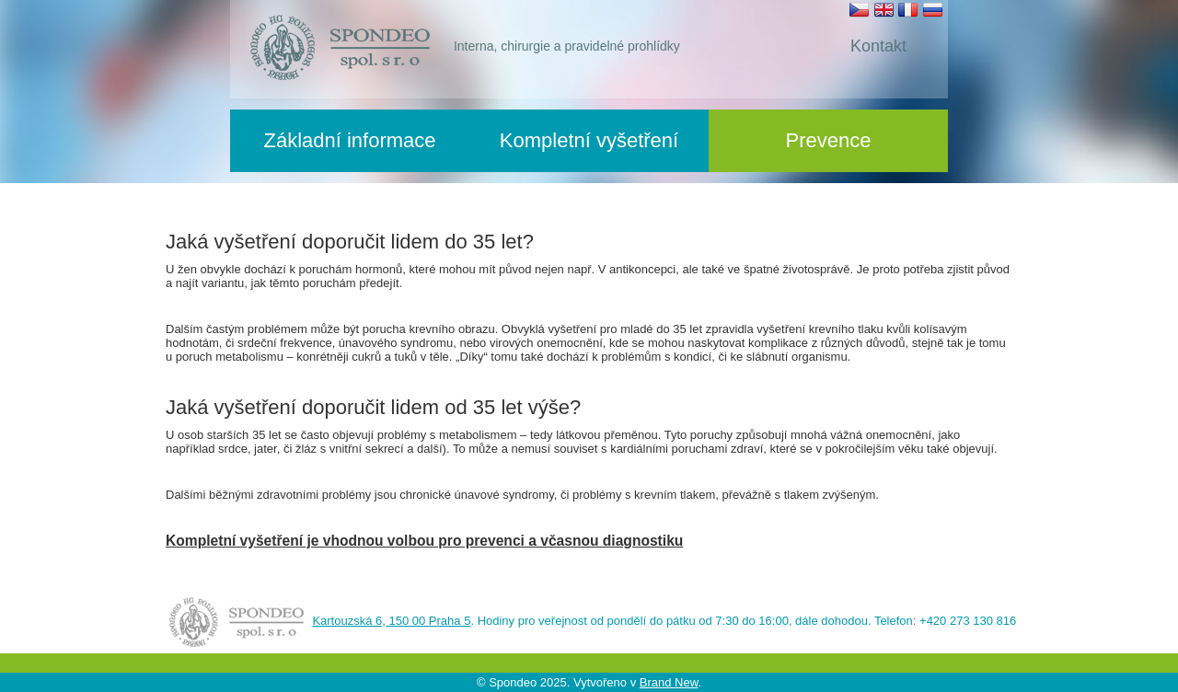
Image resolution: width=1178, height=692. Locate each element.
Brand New (669, 682)
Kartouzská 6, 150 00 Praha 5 (391, 621)
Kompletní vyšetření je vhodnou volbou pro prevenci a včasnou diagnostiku (424, 540)
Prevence (829, 140)
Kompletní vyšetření (589, 140)
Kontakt (878, 46)
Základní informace (349, 140)
